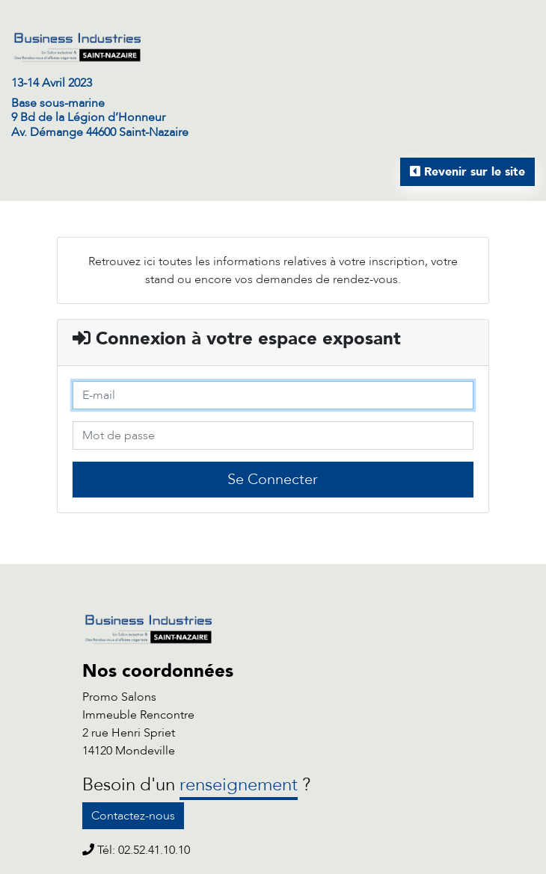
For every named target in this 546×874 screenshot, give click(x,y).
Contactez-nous (133, 816)
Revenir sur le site (467, 172)
